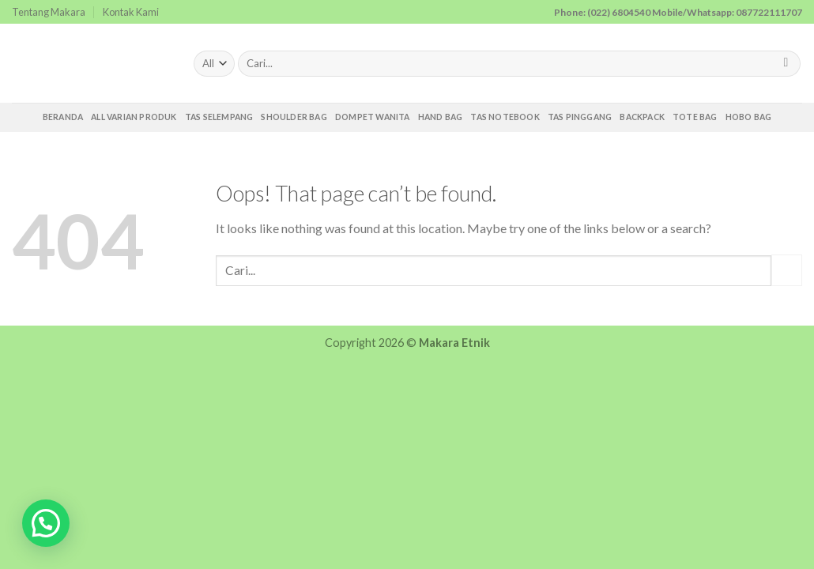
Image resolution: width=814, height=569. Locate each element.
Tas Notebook (505, 117)
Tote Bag (695, 117)
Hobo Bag (748, 117)
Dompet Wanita (372, 117)
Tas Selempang (219, 117)
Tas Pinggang (580, 117)
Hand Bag (440, 117)
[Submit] (786, 64)
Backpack (642, 117)
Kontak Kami (131, 12)
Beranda (63, 117)
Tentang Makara (48, 12)
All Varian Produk (134, 117)
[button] (46, 523)
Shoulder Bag (294, 117)
